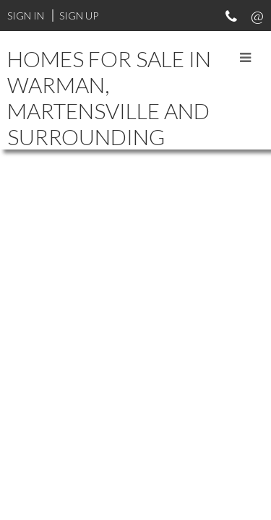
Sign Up (78, 15)
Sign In (25, 15)
